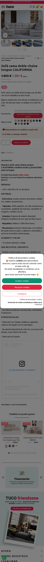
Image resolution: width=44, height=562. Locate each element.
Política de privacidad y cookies (31, 299)
